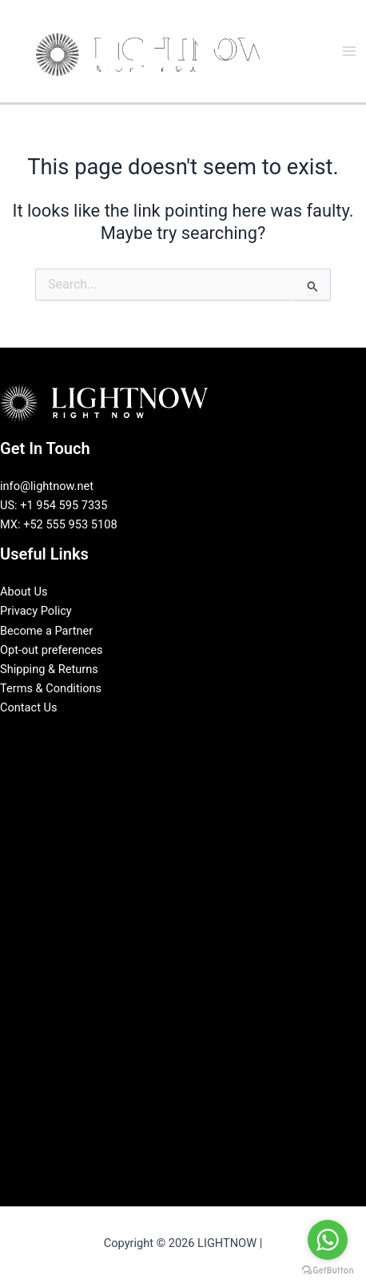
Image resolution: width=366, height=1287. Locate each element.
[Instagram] (195, 735)
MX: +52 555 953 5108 (58, 524)
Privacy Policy (36, 611)
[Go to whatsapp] (328, 1240)
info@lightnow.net (46, 486)
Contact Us (29, 707)
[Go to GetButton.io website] (327, 1270)
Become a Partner (46, 631)
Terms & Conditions (50, 688)
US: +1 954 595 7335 (54, 505)
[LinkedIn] (171, 735)
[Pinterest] (219, 735)
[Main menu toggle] (349, 51)
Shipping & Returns (49, 669)
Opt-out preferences (51, 650)
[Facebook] (147, 735)
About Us (23, 591)
